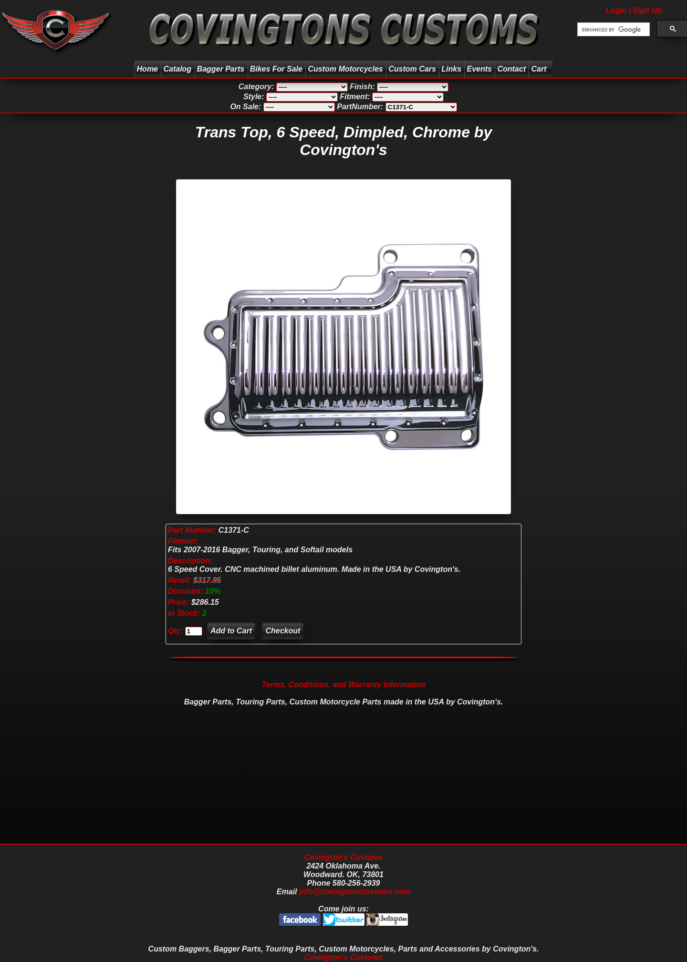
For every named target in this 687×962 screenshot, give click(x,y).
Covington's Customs (343, 857)
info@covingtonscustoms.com (354, 892)
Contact (511, 69)
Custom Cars (412, 69)
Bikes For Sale (276, 69)
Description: (190, 561)
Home (147, 69)
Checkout (282, 631)
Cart (540, 69)
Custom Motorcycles (345, 69)
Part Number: (192, 530)
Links (451, 69)
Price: (178, 602)
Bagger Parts (221, 69)
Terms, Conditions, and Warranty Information (343, 685)
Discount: (186, 591)
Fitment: (183, 541)
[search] (612, 29)
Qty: (175, 631)
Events (479, 69)
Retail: (179, 580)
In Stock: (185, 613)
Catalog (177, 69)
